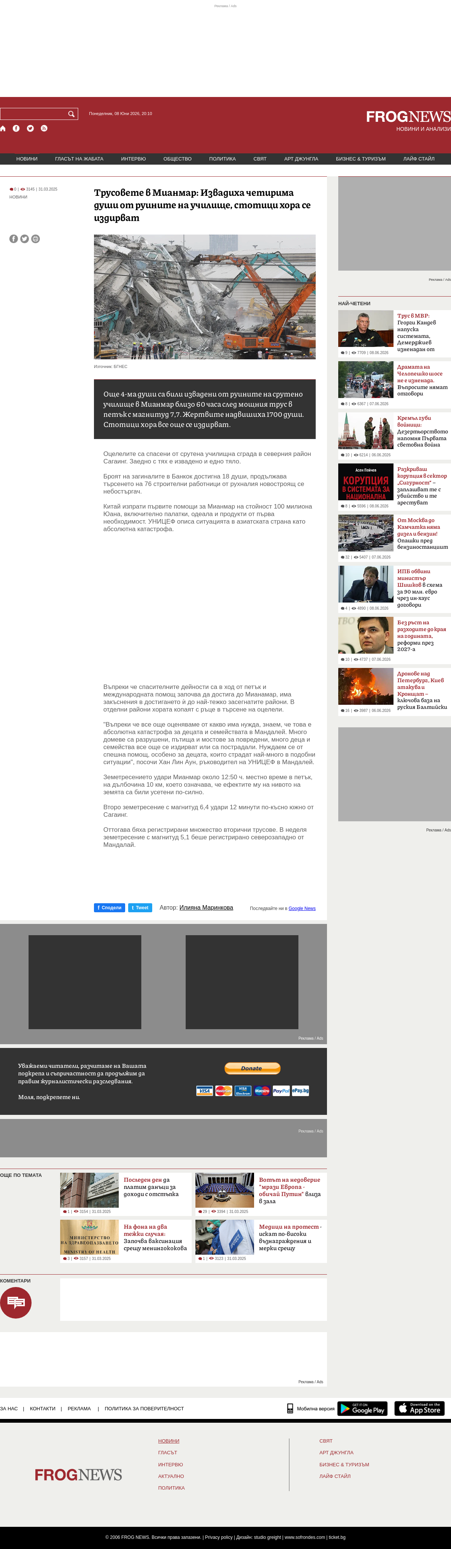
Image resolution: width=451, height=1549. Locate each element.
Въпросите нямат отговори (422, 380)
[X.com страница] (30, 128)
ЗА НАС (9, 1408)
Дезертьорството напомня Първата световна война (422, 431)
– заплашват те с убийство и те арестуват (422, 486)
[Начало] (3, 128)
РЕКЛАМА (79, 1408)
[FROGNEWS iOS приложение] (419, 1408)
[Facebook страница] (16, 128)
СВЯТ (260, 159)
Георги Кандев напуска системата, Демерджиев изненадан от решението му (417, 334)
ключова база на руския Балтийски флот (422, 692)
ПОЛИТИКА (222, 159)
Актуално (171, 1476)
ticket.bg (337, 1537)
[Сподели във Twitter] (24, 239)
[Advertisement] (209, 600)
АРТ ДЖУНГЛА (301, 159)
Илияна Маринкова (206, 908)
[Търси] (73, 114)
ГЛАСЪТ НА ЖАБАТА (79, 159)
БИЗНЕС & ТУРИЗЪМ (361, 159)
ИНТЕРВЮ (133, 159)
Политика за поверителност (144, 1408)
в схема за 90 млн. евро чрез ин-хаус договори (419, 588)
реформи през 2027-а (421, 636)
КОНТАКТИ (43, 1408)
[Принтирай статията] (35, 239)
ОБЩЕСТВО (177, 159)
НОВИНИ (27, 159)
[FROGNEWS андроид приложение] (362, 1408)
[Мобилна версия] (311, 1408)
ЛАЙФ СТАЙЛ (418, 159)
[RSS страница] (44, 128)
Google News (302, 908)
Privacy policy (219, 1537)
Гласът (167, 1452)
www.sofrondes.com (305, 1537)
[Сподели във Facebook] (13, 239)
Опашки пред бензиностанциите (422, 534)
